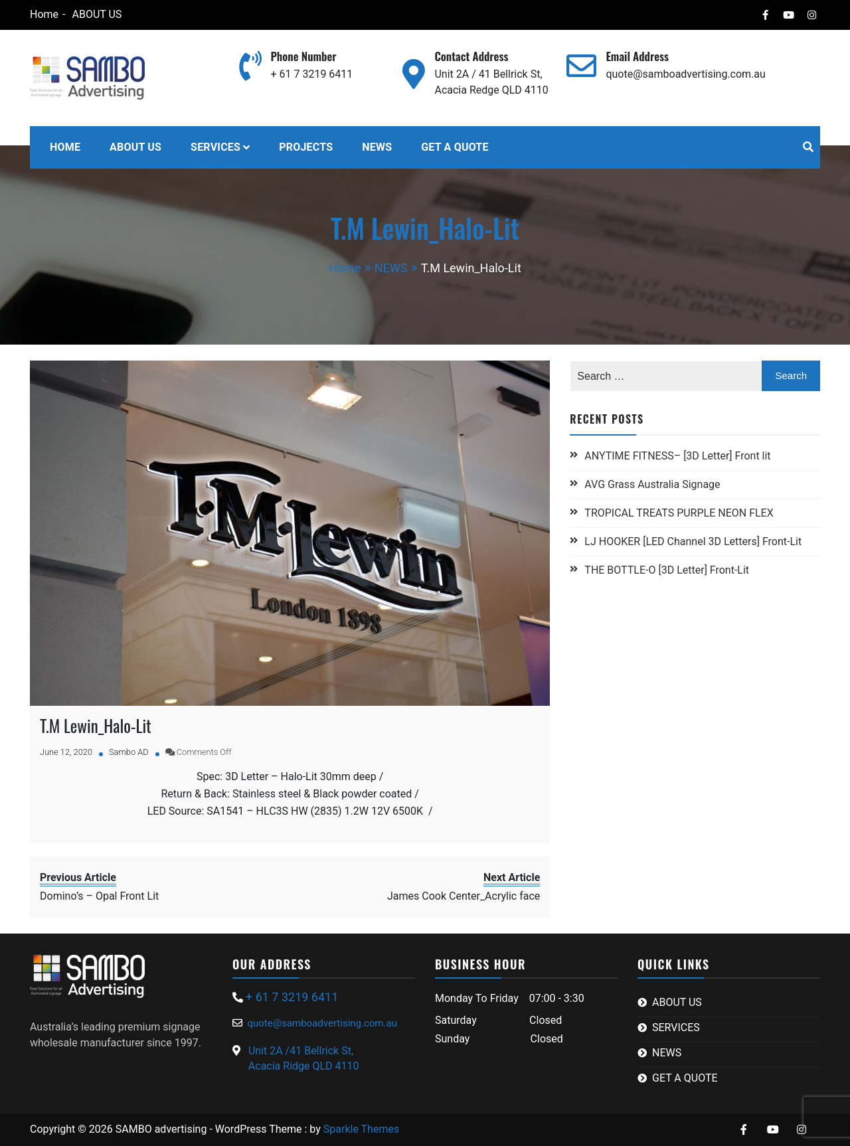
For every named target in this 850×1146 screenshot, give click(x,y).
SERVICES (215, 147)
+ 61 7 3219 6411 (311, 74)
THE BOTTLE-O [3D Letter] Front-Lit (666, 570)
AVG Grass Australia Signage (652, 484)
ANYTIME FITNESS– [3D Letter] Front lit (677, 456)
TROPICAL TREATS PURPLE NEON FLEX (680, 513)
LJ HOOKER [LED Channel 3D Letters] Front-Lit (693, 541)
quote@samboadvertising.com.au (685, 74)
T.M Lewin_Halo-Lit (95, 725)
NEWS (377, 147)
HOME (65, 147)
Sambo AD (129, 752)
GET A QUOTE (454, 147)
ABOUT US (97, 14)
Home (44, 14)
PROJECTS (306, 147)
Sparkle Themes (361, 1129)
